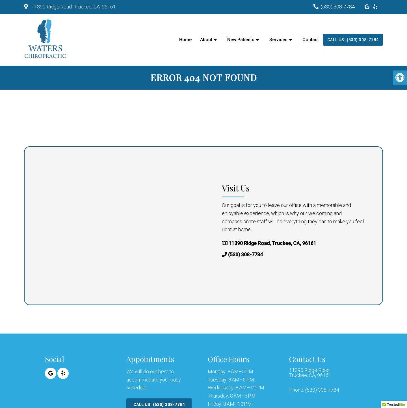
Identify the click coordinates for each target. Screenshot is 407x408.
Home (185, 39)
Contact (310, 39)
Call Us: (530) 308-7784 (353, 40)
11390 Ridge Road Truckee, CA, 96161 (310, 373)
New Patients (240, 39)
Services (278, 39)
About (206, 39)
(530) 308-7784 (338, 7)
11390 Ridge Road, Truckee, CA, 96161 (73, 7)
